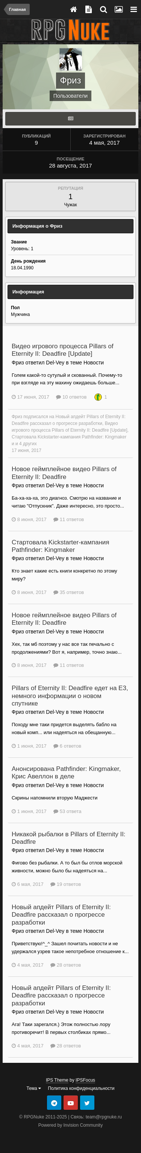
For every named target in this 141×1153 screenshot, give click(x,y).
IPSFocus (85, 1080)
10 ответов (71, 397)
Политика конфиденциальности (81, 1088)
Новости (93, 363)
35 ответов (68, 592)
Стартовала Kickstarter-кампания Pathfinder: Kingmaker (69, 437)
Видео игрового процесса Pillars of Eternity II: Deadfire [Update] (63, 350)
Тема (34, 1088)
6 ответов (67, 746)
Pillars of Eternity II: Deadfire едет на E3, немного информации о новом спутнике (70, 696)
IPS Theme (57, 1080)
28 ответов (65, 965)
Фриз (17, 416)
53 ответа (67, 811)
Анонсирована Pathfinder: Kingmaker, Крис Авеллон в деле (66, 772)
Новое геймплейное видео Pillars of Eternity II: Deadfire (64, 472)
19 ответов (65, 884)
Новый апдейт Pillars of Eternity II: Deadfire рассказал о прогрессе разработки (61, 915)
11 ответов (68, 519)
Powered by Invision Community (70, 1125)
